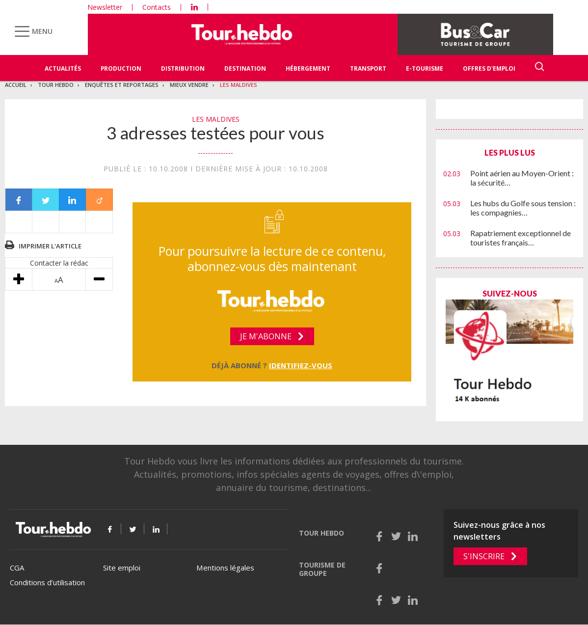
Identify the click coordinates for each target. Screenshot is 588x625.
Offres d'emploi (489, 68)
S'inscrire (484, 556)
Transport (368, 68)
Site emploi (121, 567)
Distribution (183, 68)
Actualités (63, 68)
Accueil (16, 84)
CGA (17, 567)
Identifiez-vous (300, 365)
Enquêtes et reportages (122, 84)
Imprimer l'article (50, 246)
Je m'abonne (266, 336)
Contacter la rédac (59, 263)
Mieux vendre (189, 84)
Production (121, 68)
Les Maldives (238, 84)
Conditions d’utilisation (47, 582)
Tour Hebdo (56, 84)
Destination (245, 68)
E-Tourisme (424, 68)
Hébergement (308, 68)
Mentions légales (225, 567)
